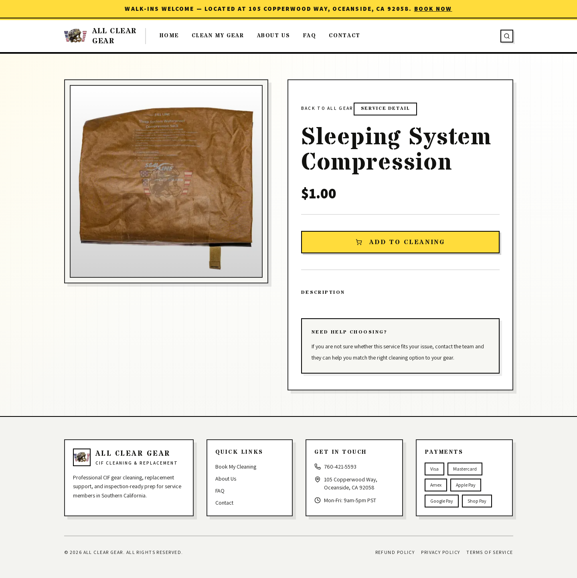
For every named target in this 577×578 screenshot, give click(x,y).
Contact (344, 36)
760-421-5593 (340, 466)
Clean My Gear (218, 36)
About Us (273, 36)
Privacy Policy (440, 552)
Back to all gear (327, 108)
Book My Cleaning (235, 466)
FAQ (309, 36)
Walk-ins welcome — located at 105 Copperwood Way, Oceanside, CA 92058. (288, 8)
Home (169, 36)
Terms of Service (489, 552)
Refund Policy (395, 552)
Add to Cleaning (400, 242)
